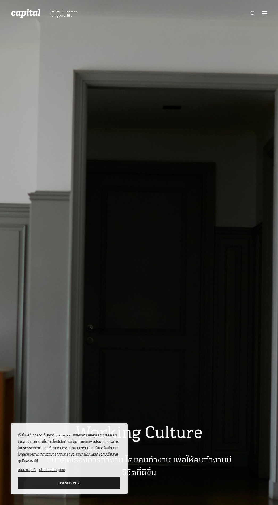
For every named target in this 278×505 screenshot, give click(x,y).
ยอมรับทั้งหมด (69, 483)
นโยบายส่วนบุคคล (52, 470)
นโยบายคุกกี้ (27, 470)
